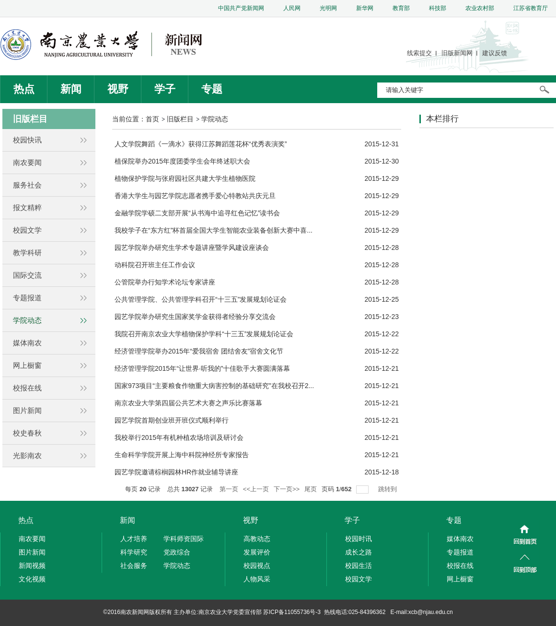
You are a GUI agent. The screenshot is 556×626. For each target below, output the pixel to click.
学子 (164, 89)
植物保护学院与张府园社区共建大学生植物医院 (185, 178)
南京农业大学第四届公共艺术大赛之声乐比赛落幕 (188, 403)
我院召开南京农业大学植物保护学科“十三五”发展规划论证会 (204, 334)
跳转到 (388, 489)
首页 (152, 119)
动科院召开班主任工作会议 (155, 265)
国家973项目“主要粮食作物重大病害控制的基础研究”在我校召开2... (214, 386)
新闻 (70, 89)
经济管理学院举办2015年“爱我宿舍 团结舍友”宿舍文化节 (199, 351)
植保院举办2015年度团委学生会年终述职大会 (182, 161)
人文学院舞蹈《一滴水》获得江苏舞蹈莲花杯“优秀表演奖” (201, 144)
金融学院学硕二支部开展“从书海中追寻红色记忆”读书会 (197, 213)
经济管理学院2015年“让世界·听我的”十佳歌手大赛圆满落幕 (202, 368)
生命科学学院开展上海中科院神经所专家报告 (182, 455)
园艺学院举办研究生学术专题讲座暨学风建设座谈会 (192, 247)
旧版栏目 (180, 119)
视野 (117, 89)
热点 (24, 89)
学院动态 (214, 119)
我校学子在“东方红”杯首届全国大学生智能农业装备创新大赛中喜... (214, 230)
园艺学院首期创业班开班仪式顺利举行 (172, 420)
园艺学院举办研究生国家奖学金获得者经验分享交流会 (195, 316)
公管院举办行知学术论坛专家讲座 (165, 282)
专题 (211, 89)
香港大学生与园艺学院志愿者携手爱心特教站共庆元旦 (195, 196)
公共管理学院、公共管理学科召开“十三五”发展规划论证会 (201, 299)
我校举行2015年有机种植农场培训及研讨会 (179, 437)
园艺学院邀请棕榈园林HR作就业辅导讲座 (176, 472)
